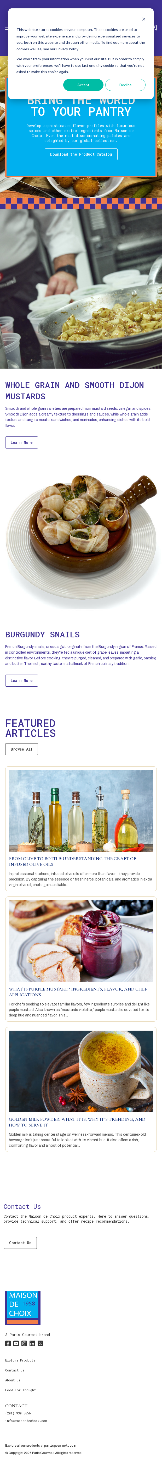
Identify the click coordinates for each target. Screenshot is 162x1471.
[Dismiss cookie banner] (144, 20)
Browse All (21, 749)
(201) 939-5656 (18, 1413)
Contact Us (20, 1242)
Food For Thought (20, 1390)
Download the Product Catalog (81, 154)
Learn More (22, 442)
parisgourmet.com (60, 1445)
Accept (83, 85)
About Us (12, 1380)
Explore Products (20, 1360)
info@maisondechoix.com (26, 1421)
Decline (125, 85)
